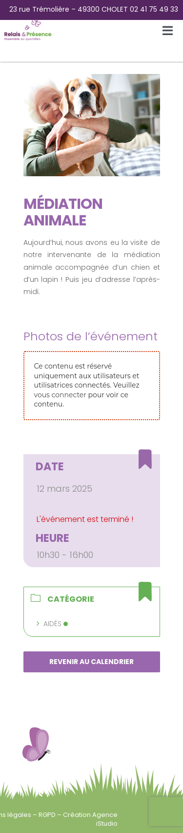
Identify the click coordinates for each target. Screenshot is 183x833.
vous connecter (60, 394)
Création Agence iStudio (90, 819)
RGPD (48, 814)
